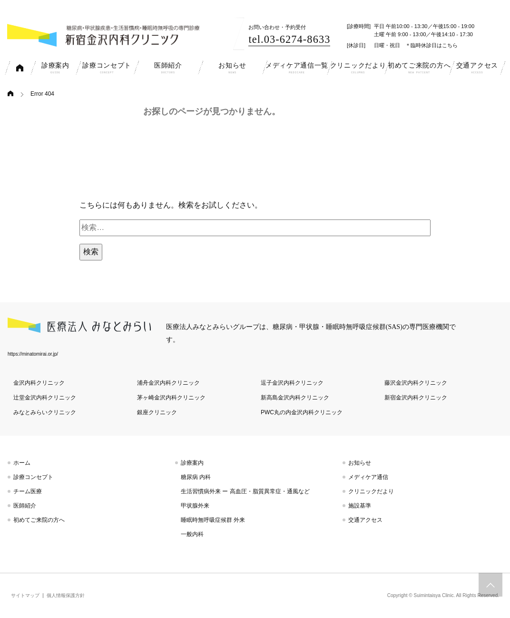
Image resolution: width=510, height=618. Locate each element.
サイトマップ (25, 595)
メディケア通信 (368, 477)
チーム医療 (27, 491)
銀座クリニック (157, 412)
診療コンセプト (33, 477)
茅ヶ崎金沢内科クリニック (171, 397)
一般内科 (192, 534)
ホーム (21, 462)
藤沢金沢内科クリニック (415, 382)
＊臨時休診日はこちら (431, 45)
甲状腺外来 (195, 505)
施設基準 (359, 505)
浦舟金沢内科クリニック (168, 382)
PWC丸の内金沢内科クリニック (302, 412)
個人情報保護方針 (66, 595)
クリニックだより (371, 491)
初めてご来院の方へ (39, 520)
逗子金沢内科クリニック (292, 382)
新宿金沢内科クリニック (415, 397)
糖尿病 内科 (196, 477)
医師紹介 (24, 505)
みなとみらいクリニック (44, 412)
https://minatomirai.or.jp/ (33, 354)
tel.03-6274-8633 (289, 39)
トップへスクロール (490, 585)
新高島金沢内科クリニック (295, 397)
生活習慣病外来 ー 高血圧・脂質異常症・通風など (245, 491)
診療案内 (192, 462)
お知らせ (359, 462)
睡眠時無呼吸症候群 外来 (213, 520)
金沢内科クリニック (39, 382)
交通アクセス (365, 520)
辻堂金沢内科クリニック (44, 397)
